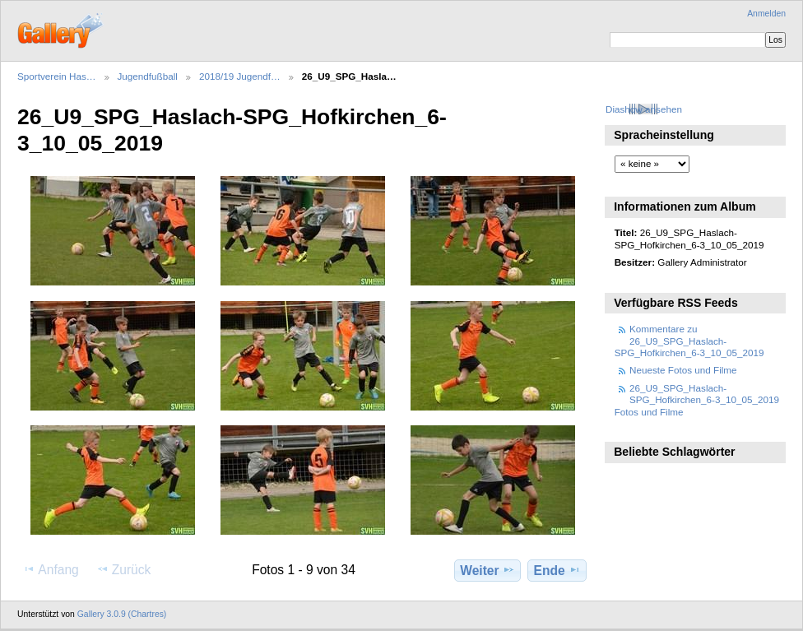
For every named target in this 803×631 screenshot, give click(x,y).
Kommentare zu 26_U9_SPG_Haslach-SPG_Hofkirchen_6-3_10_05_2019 (689, 340)
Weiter (487, 570)
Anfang (50, 569)
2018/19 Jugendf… (240, 76)
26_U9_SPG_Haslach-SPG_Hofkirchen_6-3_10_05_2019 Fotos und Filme (697, 400)
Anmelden (766, 13)
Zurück (123, 569)
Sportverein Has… (56, 76)
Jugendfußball (148, 76)
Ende (557, 570)
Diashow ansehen (644, 109)
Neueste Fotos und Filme (683, 369)
